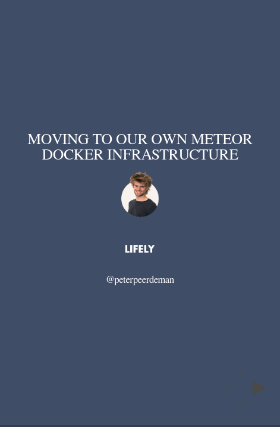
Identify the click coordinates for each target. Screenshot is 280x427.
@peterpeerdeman (140, 280)
